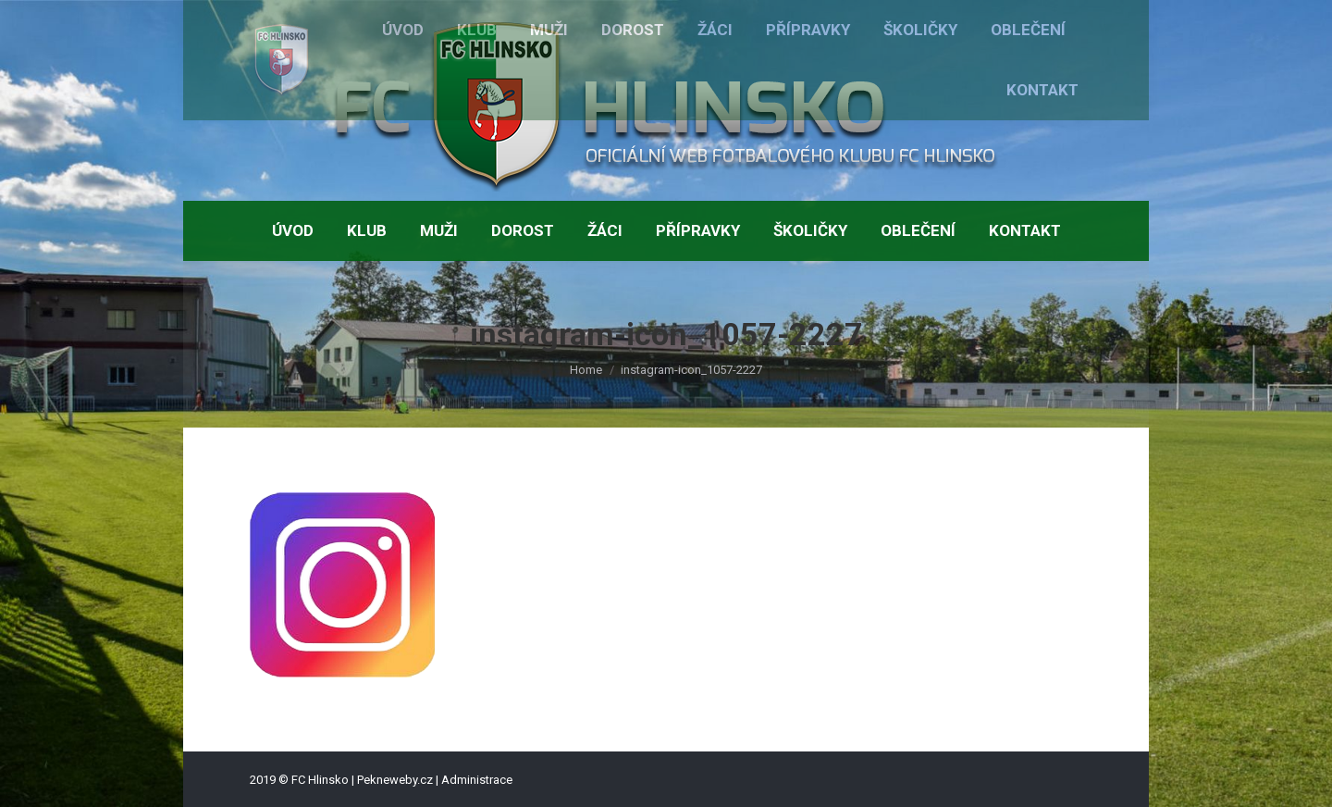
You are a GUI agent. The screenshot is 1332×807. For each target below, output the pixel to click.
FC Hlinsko (320, 780)
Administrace (476, 780)
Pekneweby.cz (395, 780)
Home (586, 370)
